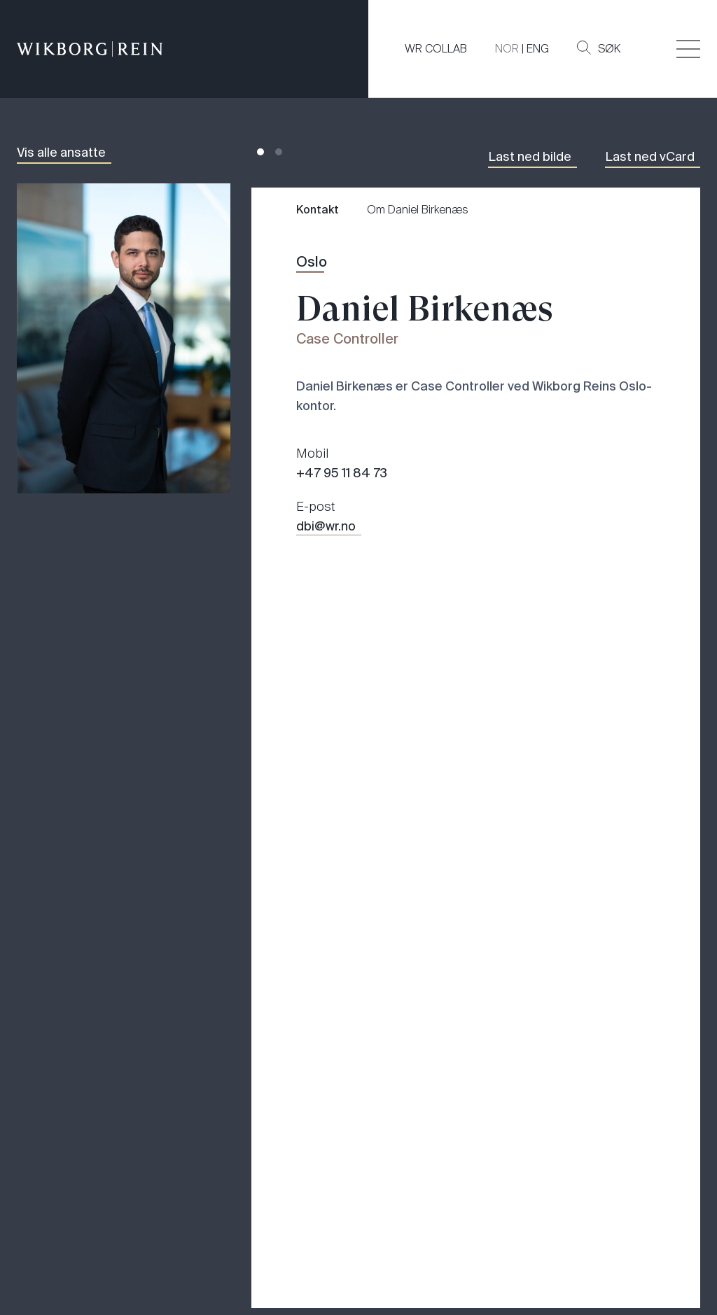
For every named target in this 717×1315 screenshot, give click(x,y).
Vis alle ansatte (61, 152)
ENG (538, 48)
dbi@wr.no (326, 526)
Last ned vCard (650, 156)
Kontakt (317, 209)
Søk (598, 48)
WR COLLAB (436, 48)
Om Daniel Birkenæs (417, 209)
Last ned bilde (529, 156)
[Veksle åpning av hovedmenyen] (688, 49)
